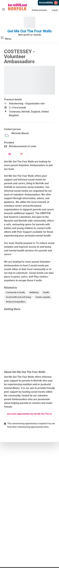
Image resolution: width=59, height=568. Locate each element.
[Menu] (3, 9)
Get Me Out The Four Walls (29, 31)
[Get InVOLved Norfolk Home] (17, 7)
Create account (39, 10)
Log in (55, 10)
